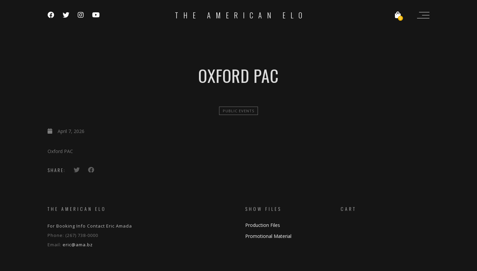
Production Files (262, 225)
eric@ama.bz (78, 245)
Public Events (238, 110)
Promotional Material (268, 236)
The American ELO (241, 15)
